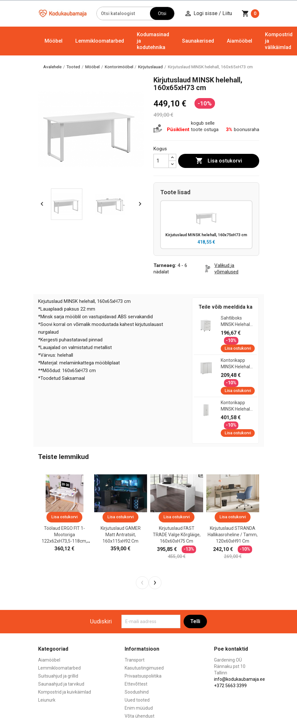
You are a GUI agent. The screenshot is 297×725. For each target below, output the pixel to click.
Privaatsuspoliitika (143, 676)
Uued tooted (137, 700)
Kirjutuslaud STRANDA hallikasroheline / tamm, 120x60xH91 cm (233, 535)
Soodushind (137, 692)
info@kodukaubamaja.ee (239, 679)
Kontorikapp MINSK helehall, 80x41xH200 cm (236, 407)
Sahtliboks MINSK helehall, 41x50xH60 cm (236, 322)
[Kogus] (161, 161)
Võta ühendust (139, 716)
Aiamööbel (239, 41)
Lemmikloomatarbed (99, 41)
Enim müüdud (139, 708)
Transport (134, 660)
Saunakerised (198, 41)
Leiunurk (46, 700)
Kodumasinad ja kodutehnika (153, 40)
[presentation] (142, 583)
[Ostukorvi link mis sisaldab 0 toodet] (250, 13)
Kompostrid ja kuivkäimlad (64, 692)
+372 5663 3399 (230, 686)
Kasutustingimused (144, 668)
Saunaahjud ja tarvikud (61, 684)
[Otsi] (123, 13)
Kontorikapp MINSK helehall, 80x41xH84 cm (236, 364)
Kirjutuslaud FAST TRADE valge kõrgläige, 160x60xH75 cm (177, 535)
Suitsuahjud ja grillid (58, 676)
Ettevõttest (136, 684)
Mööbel (53, 41)
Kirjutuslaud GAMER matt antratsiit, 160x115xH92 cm (121, 535)
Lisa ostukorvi (218, 161)
